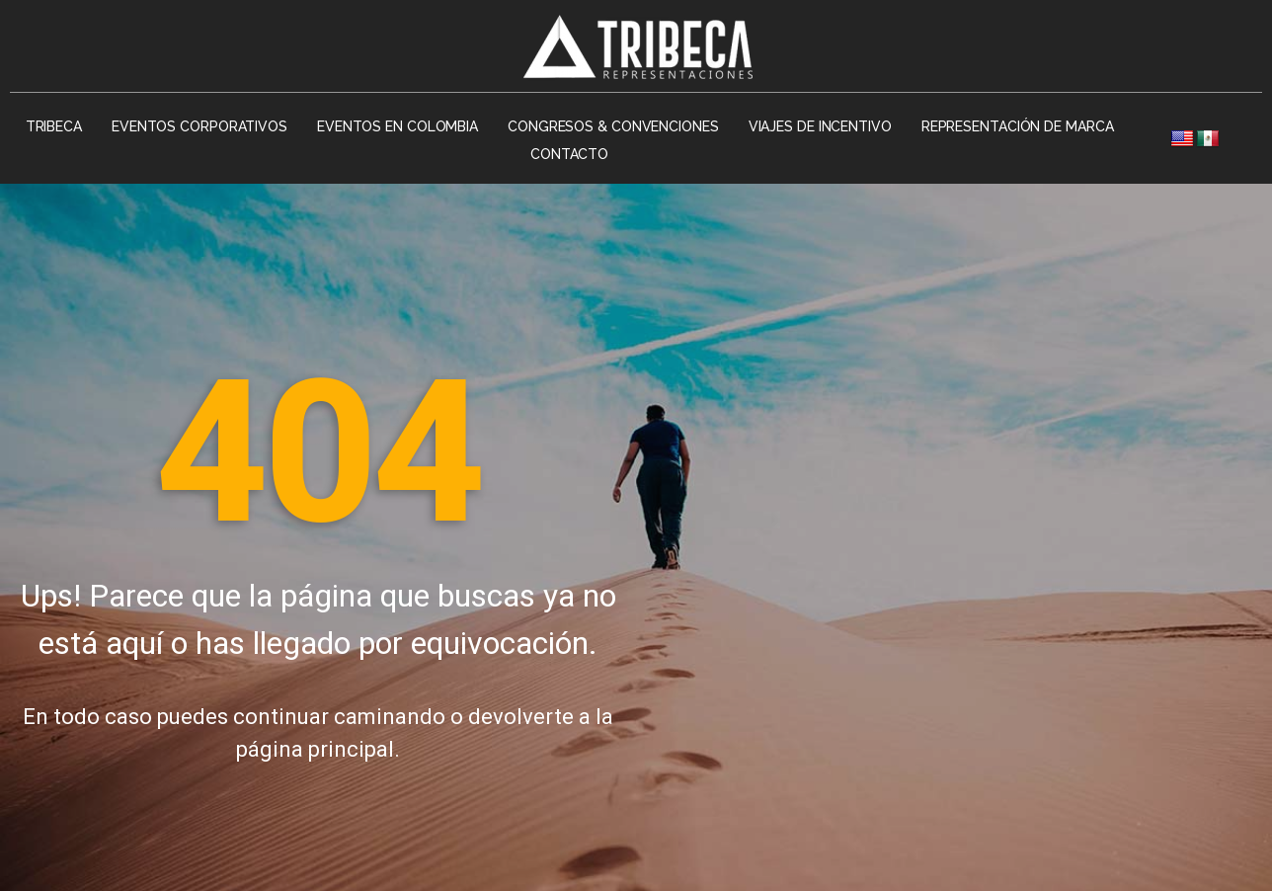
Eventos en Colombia (397, 126)
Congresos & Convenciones (613, 126)
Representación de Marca (1017, 126)
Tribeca (54, 126)
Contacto (569, 154)
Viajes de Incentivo (820, 126)
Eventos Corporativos (199, 126)
